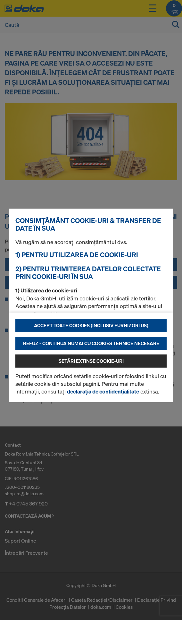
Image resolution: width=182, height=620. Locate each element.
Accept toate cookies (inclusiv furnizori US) (91, 325)
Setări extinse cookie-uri (91, 361)
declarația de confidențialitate (103, 391)
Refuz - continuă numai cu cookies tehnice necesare (91, 343)
